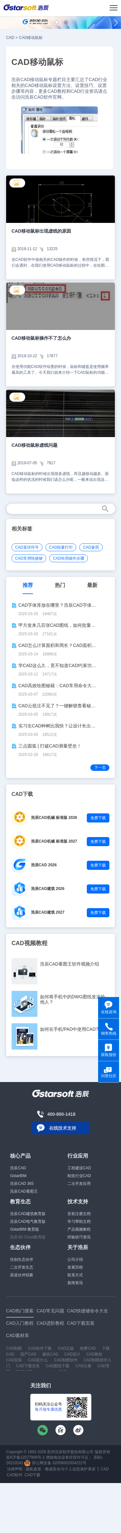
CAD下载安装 (28, 1366)
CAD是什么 (38, 1360)
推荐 (28, 585)
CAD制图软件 (65, 1360)
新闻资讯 (75, 1283)
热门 (60, 585)
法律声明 (14, 1469)
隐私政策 (33, 1469)
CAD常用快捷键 (29, 558)
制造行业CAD (79, 1176)
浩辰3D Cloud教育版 (27, 1237)
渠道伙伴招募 (21, 1275)
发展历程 (75, 1267)
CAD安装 (14, 1360)
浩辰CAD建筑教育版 (27, 1213)
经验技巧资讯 (79, 1237)
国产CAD (28, 1354)
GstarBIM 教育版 (24, 1229)
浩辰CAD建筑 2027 (48, 912)
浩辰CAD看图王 (23, 1191)
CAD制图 (14, 1348)
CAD (10, 37)
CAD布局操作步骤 (68, 558)
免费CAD (88, 1348)
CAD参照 (91, 547)
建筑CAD (50, 1354)
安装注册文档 (79, 1213)
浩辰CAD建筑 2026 (48, 888)
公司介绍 (75, 1259)
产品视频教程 (79, 1229)
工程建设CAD (79, 1168)
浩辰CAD (18, 1168)
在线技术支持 (62, 1128)
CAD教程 (94, 1354)
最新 (92, 585)
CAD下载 (32, 1475)
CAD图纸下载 (57, 1366)
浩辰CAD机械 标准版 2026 (54, 817)
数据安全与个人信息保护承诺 (70, 1469)
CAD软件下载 (40, 1348)
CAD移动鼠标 (31, 37)
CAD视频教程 (29, 943)
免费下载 (98, 818)
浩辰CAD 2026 (44, 865)
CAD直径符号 (27, 547)
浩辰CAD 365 (22, 1183)
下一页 (100, 767)
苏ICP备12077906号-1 (25, 1457)
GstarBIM (18, 1176)
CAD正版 (66, 1348)
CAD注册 (83, 1366)
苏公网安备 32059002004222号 (55, 1463)
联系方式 (75, 1275)
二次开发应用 (79, 1183)
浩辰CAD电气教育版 (27, 1221)
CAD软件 (15, 1475)
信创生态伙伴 (21, 1259)
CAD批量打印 (61, 547)
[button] (56, 22)
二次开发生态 (21, 1267)
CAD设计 (72, 1354)
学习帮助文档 (79, 1221)
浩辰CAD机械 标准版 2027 (54, 841)
